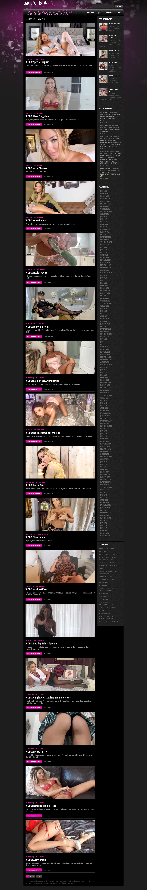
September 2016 (106, 487)
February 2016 (105, 505)
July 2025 (103, 216)
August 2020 (104, 367)
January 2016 (105, 507)
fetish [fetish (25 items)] (113, 560)
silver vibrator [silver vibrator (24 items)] (110, 608)
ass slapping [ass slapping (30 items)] (111, 549)
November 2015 (105, 513)
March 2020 (104, 380)
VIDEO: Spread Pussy (36, 751)
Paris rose (104, 151)
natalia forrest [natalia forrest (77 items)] (104, 588)
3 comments (48, 654)
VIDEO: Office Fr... (114, 51)
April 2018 (104, 439)
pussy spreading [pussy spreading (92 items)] (104, 602)
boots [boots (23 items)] (101, 557)
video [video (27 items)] (100, 622)
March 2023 (104, 288)
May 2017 (103, 467)
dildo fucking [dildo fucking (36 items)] (103, 560)
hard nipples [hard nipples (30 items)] (103, 565)
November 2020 (105, 359)
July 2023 (103, 278)
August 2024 (104, 244)
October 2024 (105, 239)
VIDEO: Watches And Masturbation (109, 126)
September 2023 (106, 273)
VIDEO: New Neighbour (38, 116)
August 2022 (104, 306)
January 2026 (105, 201)
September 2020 (106, 364)
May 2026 (103, 191)
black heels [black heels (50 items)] (102, 551)
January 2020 (105, 385)
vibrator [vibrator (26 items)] (110, 619)
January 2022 (105, 324)
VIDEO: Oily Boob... (115, 23)
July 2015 (103, 523)
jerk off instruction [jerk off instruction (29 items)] (105, 571)
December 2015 (105, 510)
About (109, 12)
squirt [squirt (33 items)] (101, 616)
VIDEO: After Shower (36, 168)
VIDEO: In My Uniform (37, 326)
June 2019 (103, 403)
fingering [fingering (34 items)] (102, 563)
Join (100, 12)
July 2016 (103, 492)
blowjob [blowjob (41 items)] (114, 554)
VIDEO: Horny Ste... (115, 76)
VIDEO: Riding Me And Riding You (110, 169)
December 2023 (105, 265)
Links (118, 12)
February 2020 (105, 382)
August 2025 (104, 214)
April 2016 (104, 500)
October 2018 (105, 423)
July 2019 (103, 400)
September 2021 (106, 334)
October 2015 (105, 515)
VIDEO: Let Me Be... (115, 63)
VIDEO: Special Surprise (37, 62)
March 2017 (104, 472)
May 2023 (103, 283)
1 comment (47, 283)
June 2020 (103, 372)
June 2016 (103, 495)
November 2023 (105, 267)
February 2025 (105, 229)
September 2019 (106, 395)
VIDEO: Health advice (36, 272)
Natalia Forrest (39, 59)
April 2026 (104, 193)
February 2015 (105, 536)
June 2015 (103, 525)
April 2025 (104, 224)
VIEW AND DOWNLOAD (33, 72)
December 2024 (105, 234)
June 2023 (103, 280)
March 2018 (104, 441)
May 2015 (103, 528)
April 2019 (104, 408)
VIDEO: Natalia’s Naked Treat (41, 806)
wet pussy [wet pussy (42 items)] (115, 622)
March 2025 (104, 227)
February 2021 (105, 352)
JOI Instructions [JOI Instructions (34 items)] (104, 574)
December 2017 (105, 449)
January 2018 (105, 446)
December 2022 (105, 296)
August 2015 (104, 520)
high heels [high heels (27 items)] (113, 565)
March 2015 (104, 533)
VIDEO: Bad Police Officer (109, 137)
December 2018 (105, 418)
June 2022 (103, 311)
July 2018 (103, 431)
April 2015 (104, 530)
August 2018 (104, 428)
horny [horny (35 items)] (101, 568)
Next (39, 876)
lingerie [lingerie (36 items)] (113, 579)
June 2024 (103, 250)
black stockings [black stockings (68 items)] (104, 554)
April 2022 (104, 316)
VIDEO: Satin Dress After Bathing (42, 381)
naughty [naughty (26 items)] (115, 588)
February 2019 (105, 413)
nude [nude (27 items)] (100, 591)
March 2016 (104, 502)
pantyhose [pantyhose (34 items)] (109, 591)
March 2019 (104, 410)
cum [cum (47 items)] (107, 557)
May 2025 (103, 222)
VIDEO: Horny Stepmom (108, 113)
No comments (48, 72)
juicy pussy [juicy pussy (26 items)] (102, 577)
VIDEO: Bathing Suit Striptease (41, 643)
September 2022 (106, 303)
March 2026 (104, 196)
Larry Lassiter (105, 136)
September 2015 (106, 518)
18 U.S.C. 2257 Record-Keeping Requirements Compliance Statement (50, 883)
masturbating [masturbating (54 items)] (103, 582)
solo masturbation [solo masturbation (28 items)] (105, 613)
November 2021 (105, 329)
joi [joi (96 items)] (116, 571)
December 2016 (105, 479)
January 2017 (105, 477)
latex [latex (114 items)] (110, 577)
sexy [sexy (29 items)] (112, 605)
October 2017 (105, 454)
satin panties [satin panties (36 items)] (103, 605)
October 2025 (105, 209)
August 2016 (104, 490)
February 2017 (105, 474)
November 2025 (105, 206)
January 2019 (105, 416)
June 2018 (103, 433)
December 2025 (105, 204)
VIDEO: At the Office (36, 589)
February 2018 (105, 444)
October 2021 (105, 331)
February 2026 (105, 199)
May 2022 (103, 313)
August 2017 (104, 459)
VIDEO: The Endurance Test (109, 152)
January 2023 (105, 293)
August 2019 (104, 398)
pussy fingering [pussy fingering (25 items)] (104, 594)
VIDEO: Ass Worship (36, 860)
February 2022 (105, 321)
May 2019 (103, 405)
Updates (90, 12)
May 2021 (103, 344)
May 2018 (103, 436)
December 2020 (105, 357)
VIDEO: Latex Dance (36, 485)
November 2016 (105, 482)
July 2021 (103, 339)
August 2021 (104, 336)
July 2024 (103, 247)
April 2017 (104, 469)
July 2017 (103, 462)
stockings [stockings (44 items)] (110, 616)
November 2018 (105, 421)
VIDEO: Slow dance (35, 537)
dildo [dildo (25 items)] (114, 557)
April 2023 (104, 285)
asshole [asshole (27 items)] (101, 549)
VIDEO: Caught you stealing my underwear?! (48, 697)
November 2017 (105, 451)
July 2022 (103, 308)
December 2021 (105, 326)
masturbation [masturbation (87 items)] (103, 585)
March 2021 (104, 349)
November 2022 (105, 298)
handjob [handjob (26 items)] (111, 563)
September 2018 (106, 426)
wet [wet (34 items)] (107, 622)
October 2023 (105, 270)
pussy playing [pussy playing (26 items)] (103, 596)
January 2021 (105, 354)
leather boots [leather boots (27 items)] (103, 579)
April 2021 (104, 347)
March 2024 (104, 257)
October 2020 (105, 362)
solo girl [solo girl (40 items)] (102, 610)
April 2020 (104, 377)
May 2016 (103, 497)
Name (102, 125)
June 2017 (103, 464)
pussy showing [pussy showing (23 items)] (103, 599)
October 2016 (105, 485)
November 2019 (105, 390)
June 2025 (103, 219)
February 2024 (105, 260)
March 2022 (104, 319)
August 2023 (104, 275)
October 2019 (105, 393)
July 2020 (103, 370)
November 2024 (105, 237)
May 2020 (103, 375)
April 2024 (104, 255)
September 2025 (106, 211)
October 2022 (105, 301)
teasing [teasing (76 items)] (101, 619)
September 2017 (106, 456)
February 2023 (105, 290)
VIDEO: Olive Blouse (36, 220)
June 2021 (103, 342)
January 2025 (105, 232)
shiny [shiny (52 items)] (100, 608)
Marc (102, 112)
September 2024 (106, 242)
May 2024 (103, 252)
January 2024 (105, 262)
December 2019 (105, 387)
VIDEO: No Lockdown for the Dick (43, 433)
